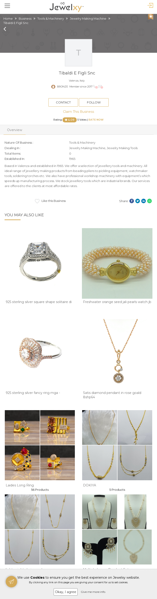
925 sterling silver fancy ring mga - (33, 393)
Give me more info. (93, 592)
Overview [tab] (14, 130)
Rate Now (96, 119)
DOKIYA (89, 485)
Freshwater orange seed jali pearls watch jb (117, 302)
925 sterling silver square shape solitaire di (39, 302)
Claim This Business (78, 112)
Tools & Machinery (50, 18)
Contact (63, 102)
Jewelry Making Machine (88, 18)
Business (25, 18)
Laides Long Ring (20, 485)
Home (8, 18)
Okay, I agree (65, 592)
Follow (94, 102)
